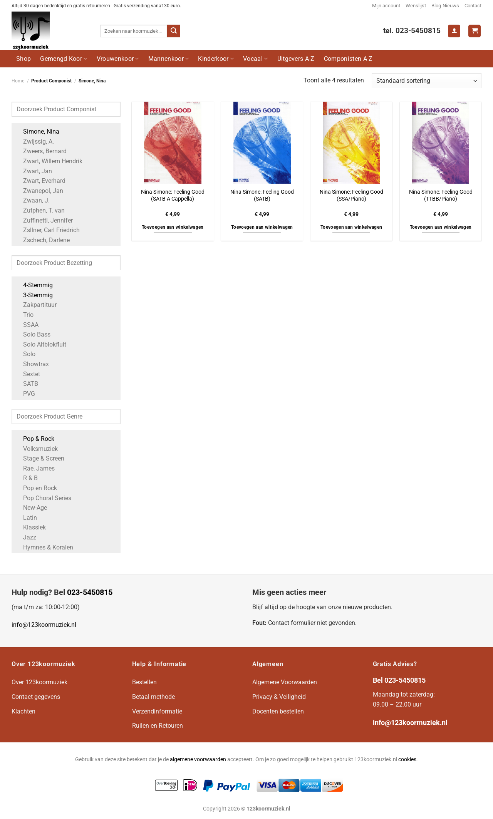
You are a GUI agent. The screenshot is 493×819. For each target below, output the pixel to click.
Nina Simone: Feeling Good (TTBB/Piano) (441, 196)
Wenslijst (416, 5)
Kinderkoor (216, 58)
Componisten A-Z (348, 58)
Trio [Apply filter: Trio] (24, 314)
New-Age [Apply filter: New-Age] (31, 507)
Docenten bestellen (278, 711)
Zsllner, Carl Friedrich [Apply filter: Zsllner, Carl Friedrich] (47, 230)
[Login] (454, 31)
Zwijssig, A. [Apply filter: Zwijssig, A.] (34, 141)
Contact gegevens (36, 696)
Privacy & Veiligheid (279, 696)
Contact (472, 5)
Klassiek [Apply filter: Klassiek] (30, 527)
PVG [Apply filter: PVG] (25, 393)
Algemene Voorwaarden (284, 682)
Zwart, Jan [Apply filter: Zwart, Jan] (33, 171)
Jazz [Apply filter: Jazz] (25, 537)
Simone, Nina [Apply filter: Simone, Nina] (37, 131)
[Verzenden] (173, 31)
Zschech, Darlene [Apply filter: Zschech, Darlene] (42, 240)
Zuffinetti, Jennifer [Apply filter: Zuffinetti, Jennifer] (44, 220)
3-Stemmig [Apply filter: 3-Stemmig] (34, 295)
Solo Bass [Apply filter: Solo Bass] (32, 334)
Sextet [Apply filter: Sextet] (27, 374)
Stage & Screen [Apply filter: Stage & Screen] (39, 458)
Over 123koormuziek (39, 682)
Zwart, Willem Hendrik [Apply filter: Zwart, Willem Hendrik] (48, 161)
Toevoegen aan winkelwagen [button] (173, 227)
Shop (23, 58)
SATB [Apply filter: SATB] (26, 383)
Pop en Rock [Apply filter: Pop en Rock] (36, 488)
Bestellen (144, 682)
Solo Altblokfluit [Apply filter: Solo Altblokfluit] (40, 344)
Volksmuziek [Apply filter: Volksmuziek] (36, 448)
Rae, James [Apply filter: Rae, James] (35, 468)
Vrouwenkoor (118, 58)
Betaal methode (153, 696)
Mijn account (386, 5)
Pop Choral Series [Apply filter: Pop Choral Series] (43, 498)
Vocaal (255, 58)
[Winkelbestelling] (426, 80)
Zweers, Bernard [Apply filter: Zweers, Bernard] (41, 151)
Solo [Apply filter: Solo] (25, 354)
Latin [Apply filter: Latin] (26, 517)
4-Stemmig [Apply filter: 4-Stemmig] (34, 285)
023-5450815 (89, 592)
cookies (407, 759)
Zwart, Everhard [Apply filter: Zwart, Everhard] (40, 180)
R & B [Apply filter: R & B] (26, 478)
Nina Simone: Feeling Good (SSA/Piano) (351, 196)
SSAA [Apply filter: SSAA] (27, 324)
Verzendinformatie (157, 711)
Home (18, 81)
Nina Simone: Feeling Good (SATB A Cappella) (173, 196)
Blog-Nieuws (445, 5)
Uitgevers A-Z (296, 58)
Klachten (23, 711)
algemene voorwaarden (198, 759)
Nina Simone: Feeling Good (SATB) (262, 196)
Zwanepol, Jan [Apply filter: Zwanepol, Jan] (39, 190)
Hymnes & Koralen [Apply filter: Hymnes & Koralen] (44, 547)
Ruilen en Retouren (157, 725)
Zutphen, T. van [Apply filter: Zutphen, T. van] (40, 210)
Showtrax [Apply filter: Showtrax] (32, 364)
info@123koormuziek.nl (44, 624)
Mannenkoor (168, 58)
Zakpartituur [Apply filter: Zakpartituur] (36, 304)
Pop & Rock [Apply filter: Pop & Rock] (34, 438)
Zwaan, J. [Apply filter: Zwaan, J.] (32, 200)
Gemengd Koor (63, 58)
